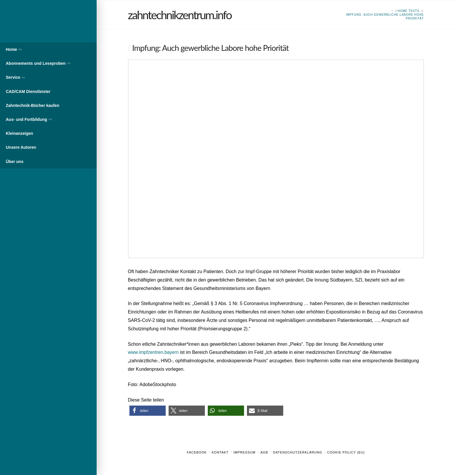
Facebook (197, 452)
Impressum (245, 452)
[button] (147, 411)
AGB (264, 452)
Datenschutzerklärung (297, 452)
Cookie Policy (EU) (346, 452)
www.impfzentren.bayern (153, 352)
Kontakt (220, 452)
